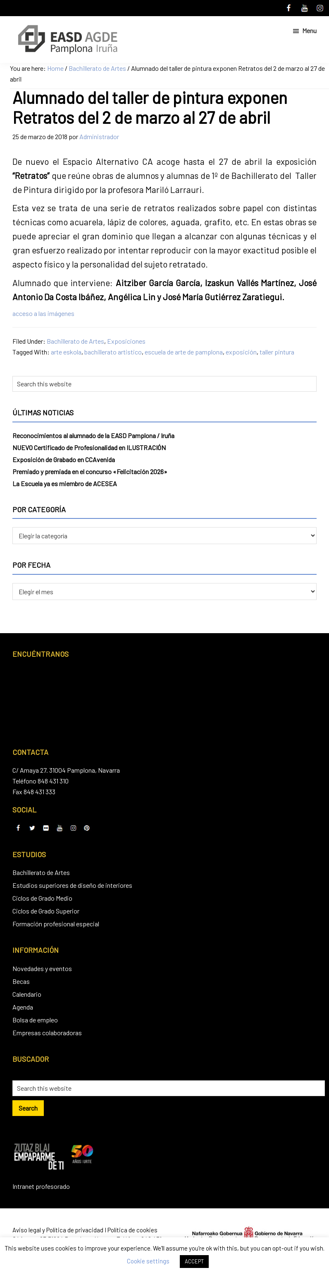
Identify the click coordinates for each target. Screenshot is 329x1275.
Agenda (22, 1007)
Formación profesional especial (55, 924)
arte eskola (66, 352)
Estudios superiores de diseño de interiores (72, 885)
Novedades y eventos (42, 968)
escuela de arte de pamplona (184, 352)
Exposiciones (126, 341)
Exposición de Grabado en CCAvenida (63, 459)
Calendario (26, 994)
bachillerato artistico (113, 352)
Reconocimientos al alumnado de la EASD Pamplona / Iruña (93, 435)
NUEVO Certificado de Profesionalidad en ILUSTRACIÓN (89, 447)
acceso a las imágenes (43, 313)
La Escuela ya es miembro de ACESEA (64, 483)
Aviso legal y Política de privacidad (57, 1230)
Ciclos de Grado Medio (42, 898)
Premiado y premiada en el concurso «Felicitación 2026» (89, 471)
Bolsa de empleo (35, 1020)
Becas (21, 981)
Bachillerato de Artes (75, 341)
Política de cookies (132, 1230)
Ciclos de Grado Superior (45, 911)
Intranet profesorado (41, 1186)
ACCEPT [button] (194, 1261)
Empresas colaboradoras (47, 1032)
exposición (241, 352)
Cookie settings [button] (148, 1261)
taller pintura (277, 352)
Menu (309, 30)
